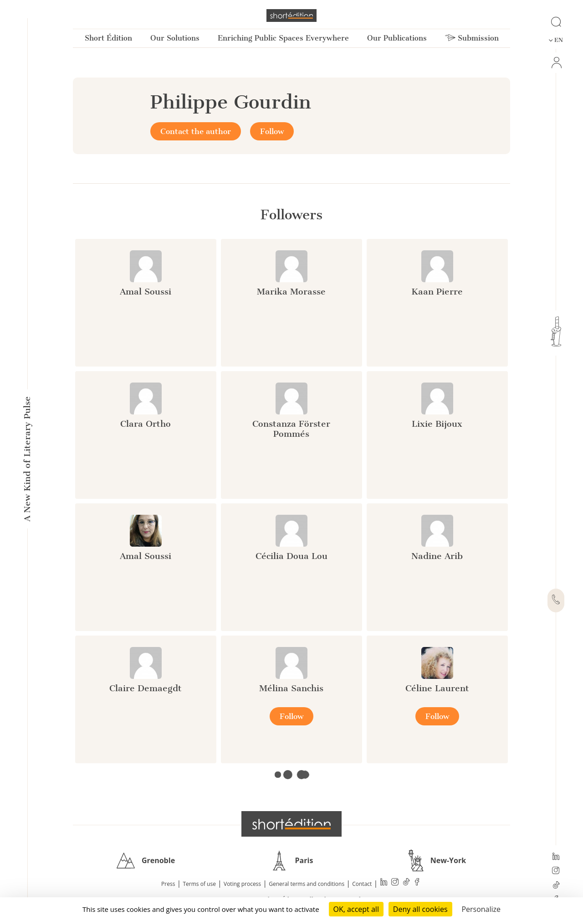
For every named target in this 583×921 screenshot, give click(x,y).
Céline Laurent (437, 688)
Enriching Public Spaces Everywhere (283, 38)
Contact (362, 884)
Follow (272, 131)
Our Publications (397, 38)
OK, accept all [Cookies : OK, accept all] (356, 909)
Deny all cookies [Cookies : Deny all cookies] (420, 909)
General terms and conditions (306, 884)
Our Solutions (174, 38)
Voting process (242, 884)
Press (168, 884)
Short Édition (108, 38)
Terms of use (199, 884)
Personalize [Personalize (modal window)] (481, 909)
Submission (472, 38)
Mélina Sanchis (291, 688)
